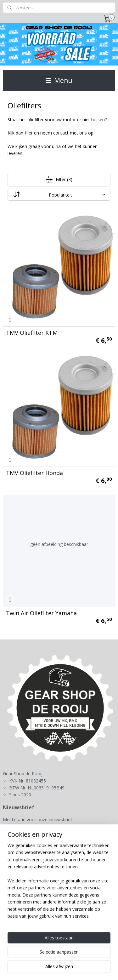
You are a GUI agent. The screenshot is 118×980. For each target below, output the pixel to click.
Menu (59, 80)
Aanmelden (19, 834)
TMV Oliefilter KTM (32, 332)
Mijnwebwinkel (79, 968)
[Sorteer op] (59, 194)
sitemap (71, 958)
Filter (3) (59, 179)
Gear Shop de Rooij (26, 849)
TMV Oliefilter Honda (34, 473)
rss (84, 958)
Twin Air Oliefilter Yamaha (41, 613)
